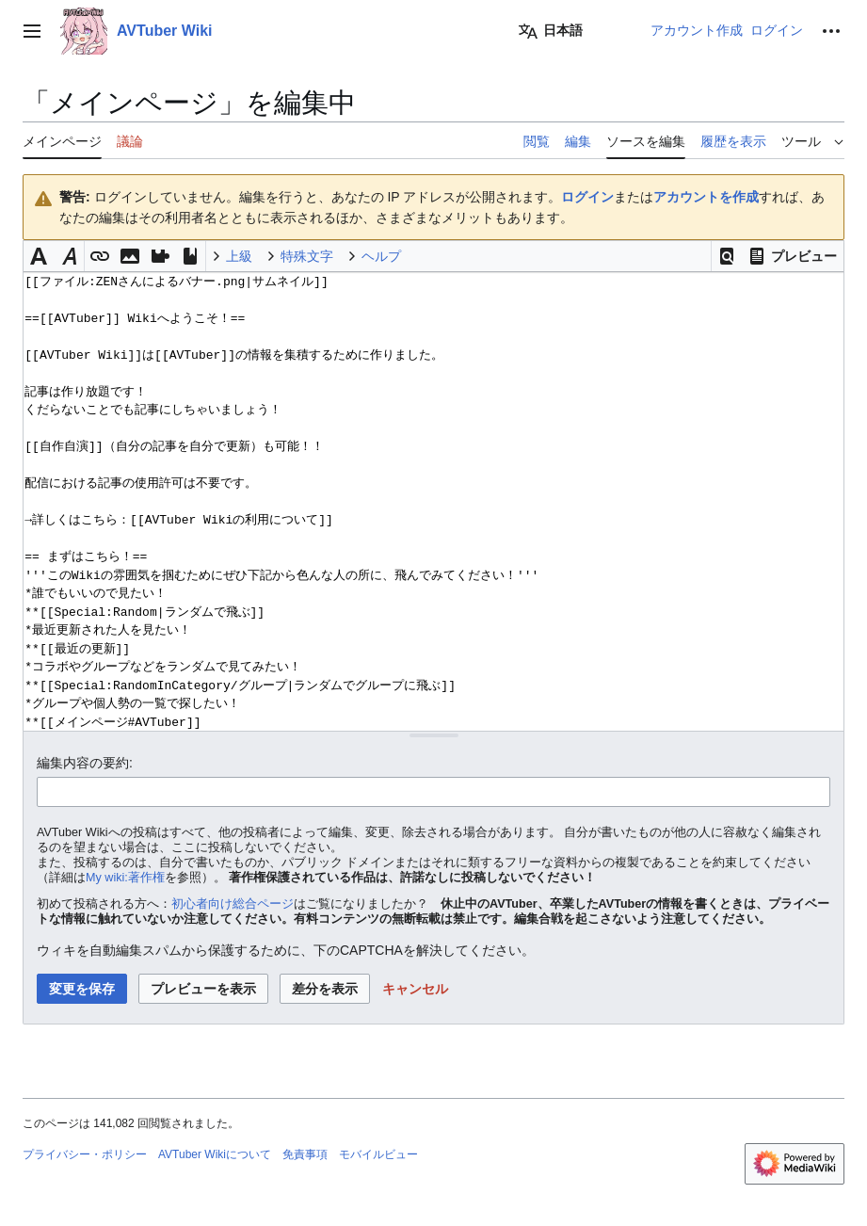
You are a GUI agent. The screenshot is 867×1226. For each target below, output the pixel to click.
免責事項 (305, 1154)
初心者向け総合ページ (232, 904)
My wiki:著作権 (125, 877)
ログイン (587, 196)
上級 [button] (239, 256)
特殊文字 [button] (307, 256)
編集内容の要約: (85, 762)
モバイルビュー (378, 1154)
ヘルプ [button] (381, 256)
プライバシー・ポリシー (85, 1154)
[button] (727, 256)
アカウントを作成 (706, 196)
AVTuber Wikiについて (214, 1154)
